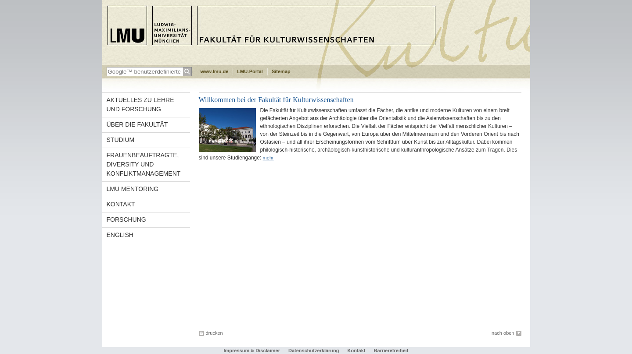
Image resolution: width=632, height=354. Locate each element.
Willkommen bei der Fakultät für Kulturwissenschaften (276, 99)
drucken (214, 333)
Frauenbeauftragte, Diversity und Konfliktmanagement (144, 164)
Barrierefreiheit (391, 350)
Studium (121, 139)
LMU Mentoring (133, 188)
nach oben (503, 333)
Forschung (126, 219)
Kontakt (121, 204)
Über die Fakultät (137, 124)
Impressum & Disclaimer (252, 350)
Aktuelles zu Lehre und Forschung (140, 104)
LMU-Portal (250, 71)
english (120, 234)
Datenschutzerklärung (313, 350)
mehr (268, 157)
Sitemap (281, 71)
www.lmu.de (215, 71)
